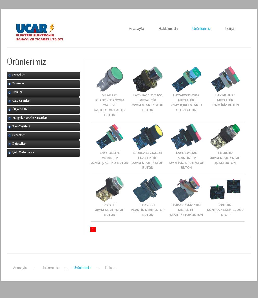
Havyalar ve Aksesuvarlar (27, 118)
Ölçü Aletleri (19, 109)
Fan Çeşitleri (19, 127)
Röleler (15, 92)
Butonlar (16, 84)
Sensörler (16, 135)
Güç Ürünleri (19, 101)
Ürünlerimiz (201, 28)
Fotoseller (17, 144)
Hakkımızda (168, 28)
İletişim (231, 28)
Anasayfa (136, 28)
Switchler (16, 75)
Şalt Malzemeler (21, 152)
